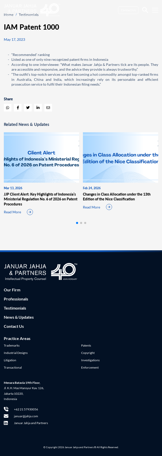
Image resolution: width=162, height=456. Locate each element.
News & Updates (19, 317)
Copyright (88, 353)
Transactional (13, 367)
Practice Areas (17, 338)
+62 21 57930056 (21, 409)
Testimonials (15, 308)
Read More (12, 212)
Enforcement (90, 367)
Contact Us (128, 10)
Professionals (16, 298)
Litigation (10, 360)
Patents (86, 345)
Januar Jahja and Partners (26, 423)
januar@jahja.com (21, 416)
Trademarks (12, 345)
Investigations (90, 360)
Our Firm (12, 289)
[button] (77, 223)
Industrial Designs (16, 353)
